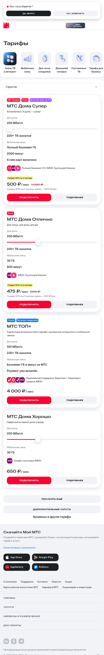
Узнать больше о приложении (19, 547)
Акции (68, 582)
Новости (56, 582)
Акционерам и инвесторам (77, 587)
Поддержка (27, 582)
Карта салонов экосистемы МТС (20, 587)
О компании (10, 582)
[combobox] (52, 87)
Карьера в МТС (50, 587)
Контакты (42, 582)
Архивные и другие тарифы (52, 517)
